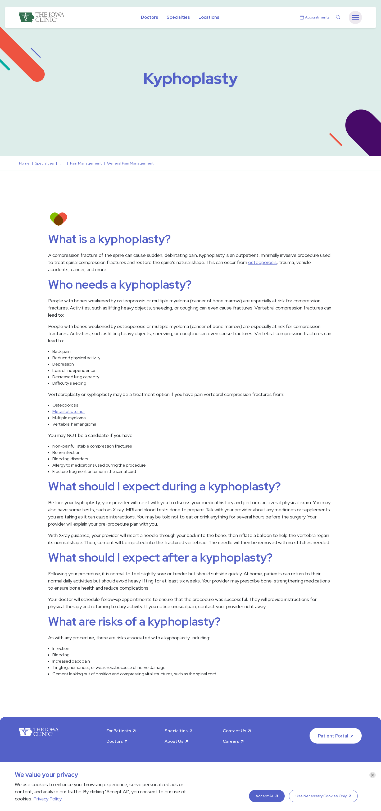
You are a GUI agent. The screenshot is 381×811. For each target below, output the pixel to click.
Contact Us (234, 730)
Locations (208, 17)
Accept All (265, 796)
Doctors (149, 17)
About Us (174, 741)
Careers (231, 741)
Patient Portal (333, 736)
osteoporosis (262, 262)
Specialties (178, 17)
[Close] (372, 775)
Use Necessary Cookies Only (321, 796)
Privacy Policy (47, 799)
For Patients (118, 730)
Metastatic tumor (68, 411)
